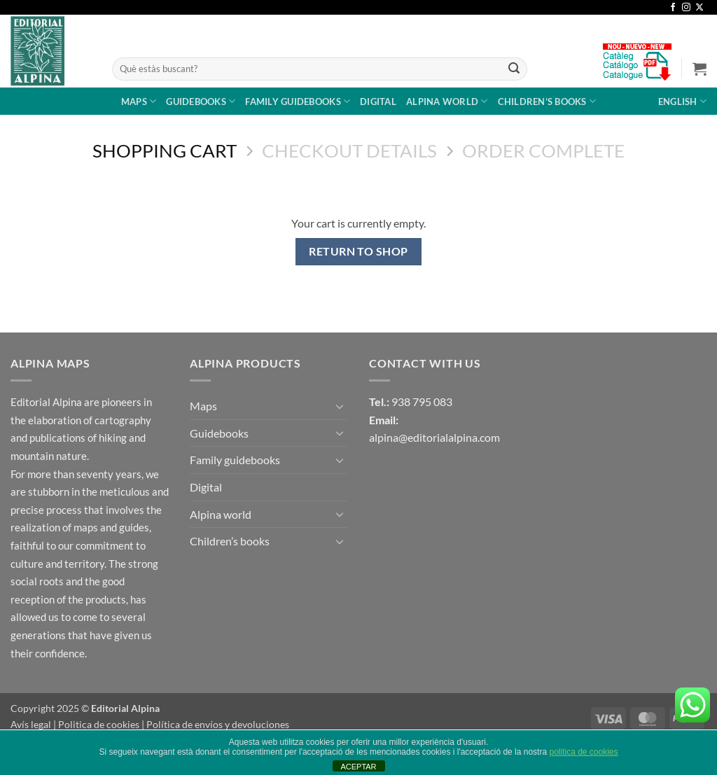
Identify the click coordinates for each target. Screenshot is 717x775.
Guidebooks (200, 101)
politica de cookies (583, 752)
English (682, 101)
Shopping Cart (164, 150)
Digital (378, 101)
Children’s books (547, 101)
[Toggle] (339, 406)
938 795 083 (421, 401)
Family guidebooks (297, 101)
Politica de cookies (98, 724)
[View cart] (699, 68)
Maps (138, 101)
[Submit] (514, 69)
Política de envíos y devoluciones (217, 724)
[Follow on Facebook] (673, 8)
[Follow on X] (699, 8)
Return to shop (358, 251)
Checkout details (349, 150)
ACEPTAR (358, 766)
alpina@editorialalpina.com (434, 437)
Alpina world (447, 101)
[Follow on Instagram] (686, 8)
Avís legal (31, 724)
